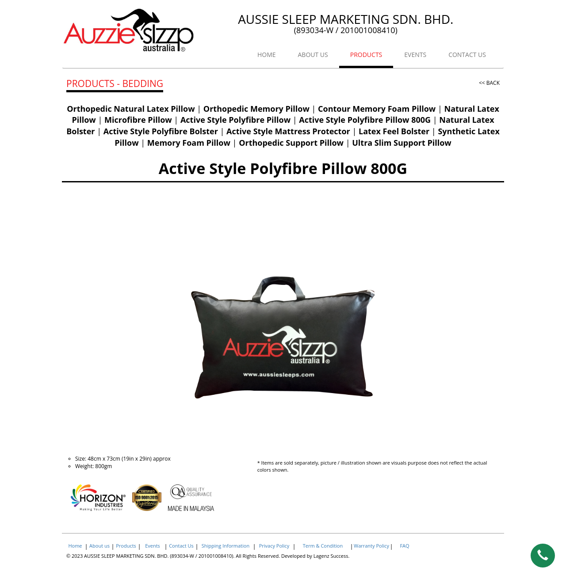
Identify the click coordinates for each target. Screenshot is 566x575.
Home (75, 545)
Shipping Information (225, 545)
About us (99, 545)
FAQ (404, 545)
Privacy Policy (274, 545)
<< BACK (489, 83)
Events (152, 545)
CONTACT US (467, 54)
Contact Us (181, 545)
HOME (266, 54)
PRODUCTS (366, 54)
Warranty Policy (371, 545)
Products (126, 545)
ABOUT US (313, 54)
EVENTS (415, 54)
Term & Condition (323, 545)
